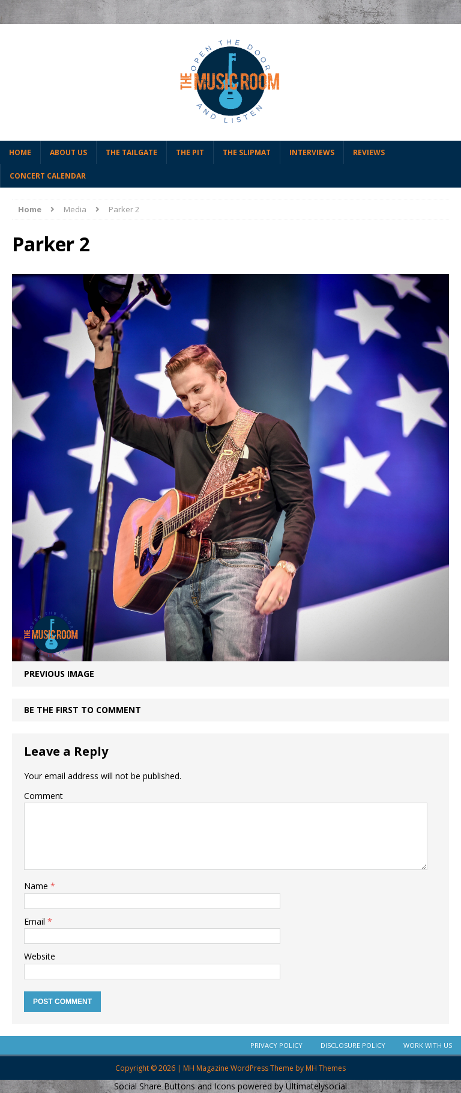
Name (37, 886)
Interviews (311, 152)
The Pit (190, 152)
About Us (68, 152)
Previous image (59, 673)
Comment (43, 795)
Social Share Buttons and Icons (174, 1086)
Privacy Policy (276, 1045)
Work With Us (427, 1045)
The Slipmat (247, 152)
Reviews (369, 152)
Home (20, 152)
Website (39, 956)
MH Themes (326, 1068)
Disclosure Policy (353, 1045)
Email (35, 921)
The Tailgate (131, 152)
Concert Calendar (48, 176)
